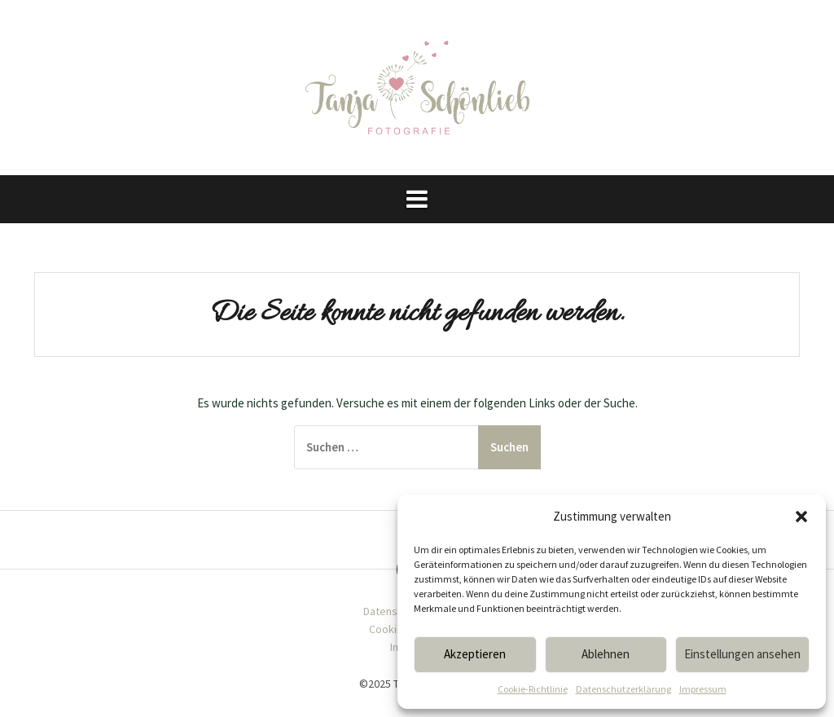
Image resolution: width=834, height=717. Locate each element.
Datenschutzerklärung (623, 689)
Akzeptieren (475, 654)
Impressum (702, 689)
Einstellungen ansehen (742, 654)
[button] (801, 516)
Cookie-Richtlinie (533, 689)
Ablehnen (606, 654)
